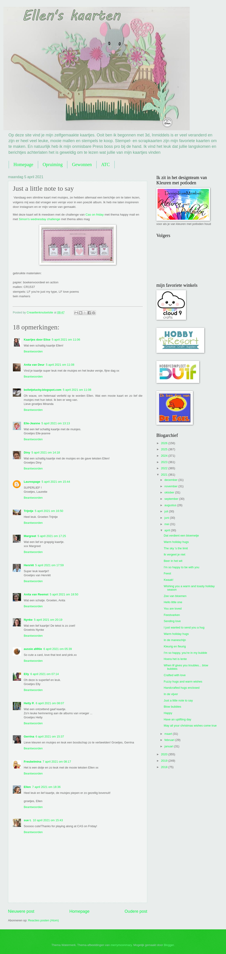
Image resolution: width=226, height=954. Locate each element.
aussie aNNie (33, 649)
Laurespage (32, 481)
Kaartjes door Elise (37, 339)
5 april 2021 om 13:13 (56, 423)
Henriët (29, 565)
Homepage (23, 164)
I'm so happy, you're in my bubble (185, 652)
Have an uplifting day (177, 719)
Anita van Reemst (36, 594)
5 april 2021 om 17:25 (51, 536)
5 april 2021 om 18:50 (64, 594)
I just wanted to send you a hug (184, 627)
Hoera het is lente (175, 659)
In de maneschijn (175, 640)
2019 (164, 760)
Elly (26, 674)
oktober (169, 492)
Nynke (28, 619)
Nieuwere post (21, 911)
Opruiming (53, 164)
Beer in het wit (173, 561)
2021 (164, 474)
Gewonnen (82, 164)
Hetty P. (29, 703)
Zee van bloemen (175, 596)
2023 (164, 462)
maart (168, 733)
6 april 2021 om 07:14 (44, 674)
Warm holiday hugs (176, 542)
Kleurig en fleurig (175, 646)
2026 (164, 443)
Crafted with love (175, 675)
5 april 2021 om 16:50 (49, 511)
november (171, 486)
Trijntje (28, 511)
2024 (164, 455)
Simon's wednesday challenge (39, 219)
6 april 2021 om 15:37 (50, 736)
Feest (167, 573)
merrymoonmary (121, 945)
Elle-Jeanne (32, 423)
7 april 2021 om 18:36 (46, 787)
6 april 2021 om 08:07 (50, 703)
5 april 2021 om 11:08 (60, 364)
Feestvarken (172, 615)
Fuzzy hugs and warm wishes (183, 681)
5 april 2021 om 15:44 (56, 481)
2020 (164, 754)
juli (166, 511)
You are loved (172, 608)
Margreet (30, 536)
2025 (164, 449)
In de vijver (171, 694)
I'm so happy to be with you (181, 567)
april (167, 530)
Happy (168, 713)
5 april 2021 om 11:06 (66, 339)
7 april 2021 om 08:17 (57, 761)
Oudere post (136, 911)
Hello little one (173, 602)
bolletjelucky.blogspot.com (42, 389)
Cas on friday (95, 214)
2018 (164, 767)
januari (169, 746)
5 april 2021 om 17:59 (49, 565)
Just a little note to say (178, 700)
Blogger (169, 945)
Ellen (27, 787)
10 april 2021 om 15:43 (48, 820)
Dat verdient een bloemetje (181, 535)
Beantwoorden (33, 351)
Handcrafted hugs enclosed (182, 687)
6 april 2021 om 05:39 (57, 649)
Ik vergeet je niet (174, 554)
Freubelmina (32, 761)
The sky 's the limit (176, 548)
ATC (105, 164)
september (171, 498)
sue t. (28, 820)
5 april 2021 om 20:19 (48, 619)
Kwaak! (168, 579)
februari (169, 740)
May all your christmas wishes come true (190, 725)
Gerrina (29, 736)
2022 (164, 468)
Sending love (172, 621)
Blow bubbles (172, 706)
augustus (170, 505)
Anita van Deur (34, 364)
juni (167, 517)
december (171, 480)
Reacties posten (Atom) (43, 920)
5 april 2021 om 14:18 (46, 452)
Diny (27, 452)
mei (167, 524)
